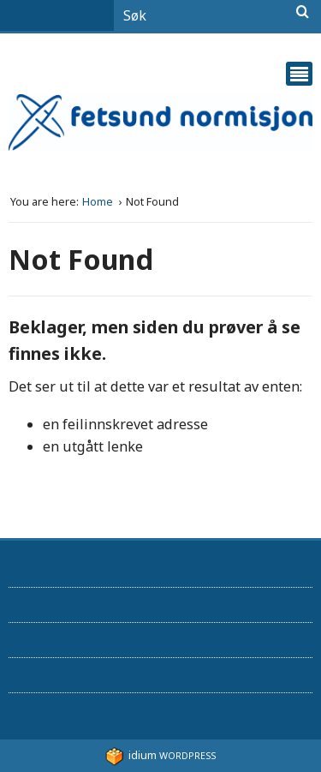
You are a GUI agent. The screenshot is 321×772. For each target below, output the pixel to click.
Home (99, 201)
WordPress (160, 755)
